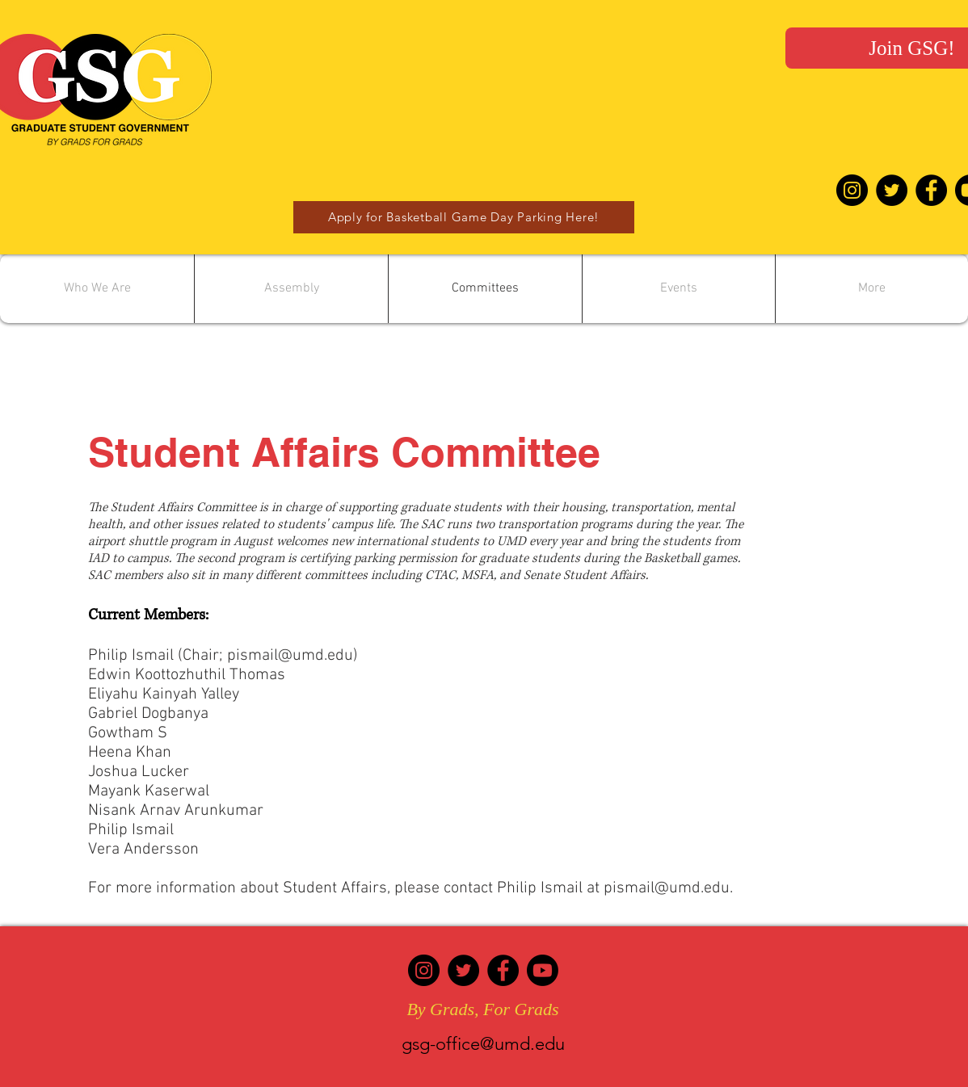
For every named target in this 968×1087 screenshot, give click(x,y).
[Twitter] (463, 970)
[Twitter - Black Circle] (891, 190)
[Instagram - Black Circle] (852, 190)
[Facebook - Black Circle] (931, 190)
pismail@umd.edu (290, 655)
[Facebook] (503, 970)
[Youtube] (542, 970)
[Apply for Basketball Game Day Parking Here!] (463, 217)
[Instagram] (424, 970)
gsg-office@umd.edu (483, 1044)
